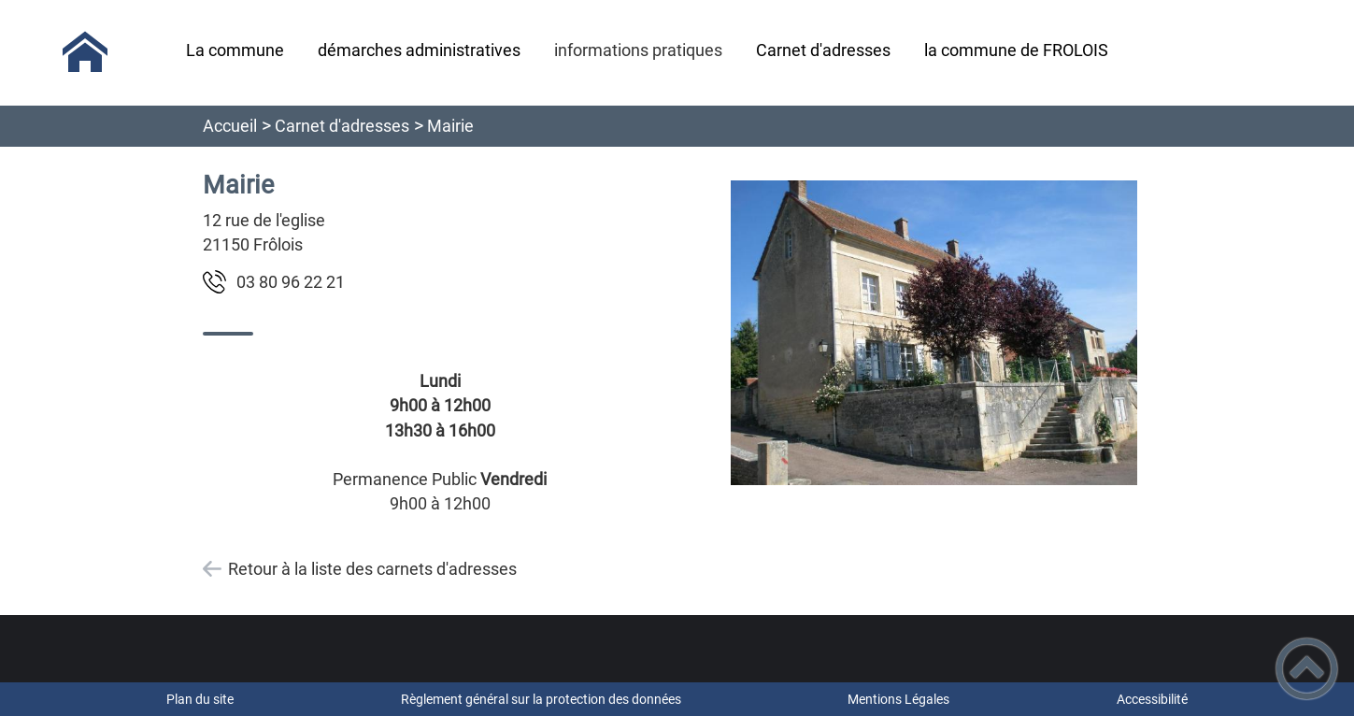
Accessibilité (1152, 699)
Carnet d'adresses (342, 126)
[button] (1306, 668)
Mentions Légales (898, 699)
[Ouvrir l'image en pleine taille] (934, 334)
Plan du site (200, 699)
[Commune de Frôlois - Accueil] (84, 52)
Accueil (230, 126)
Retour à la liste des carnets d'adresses (372, 569)
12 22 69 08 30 (290, 282)
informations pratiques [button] (638, 50)
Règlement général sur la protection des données (541, 699)
